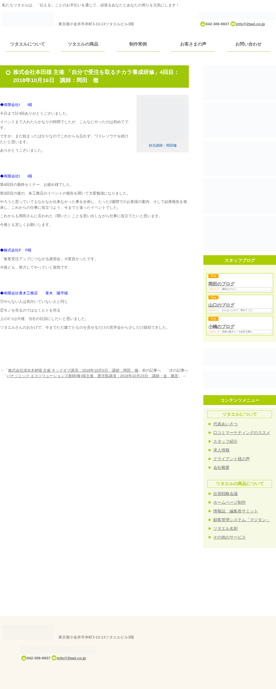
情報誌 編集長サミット (235, 511)
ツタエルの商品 (83, 44)
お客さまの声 (193, 44)
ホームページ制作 (229, 502)
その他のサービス (229, 537)
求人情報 (221, 450)
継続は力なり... (230, 289)
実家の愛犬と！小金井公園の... (238, 331)
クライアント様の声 (231, 458)
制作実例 (138, 44)
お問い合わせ (248, 44)
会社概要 (221, 467)
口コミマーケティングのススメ (241, 432)
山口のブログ (221, 305)
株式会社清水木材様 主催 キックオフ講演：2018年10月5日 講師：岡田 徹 (73, 370)
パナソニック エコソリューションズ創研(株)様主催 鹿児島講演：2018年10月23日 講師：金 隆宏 (92, 376)
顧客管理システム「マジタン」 (241, 519)
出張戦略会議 (225, 493)
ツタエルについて (27, 44)
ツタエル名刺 (225, 528)
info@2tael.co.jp (250, 24)
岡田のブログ (221, 283)
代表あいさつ (225, 424)
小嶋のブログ (221, 326)
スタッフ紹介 (225, 441)
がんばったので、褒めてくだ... (238, 310)
